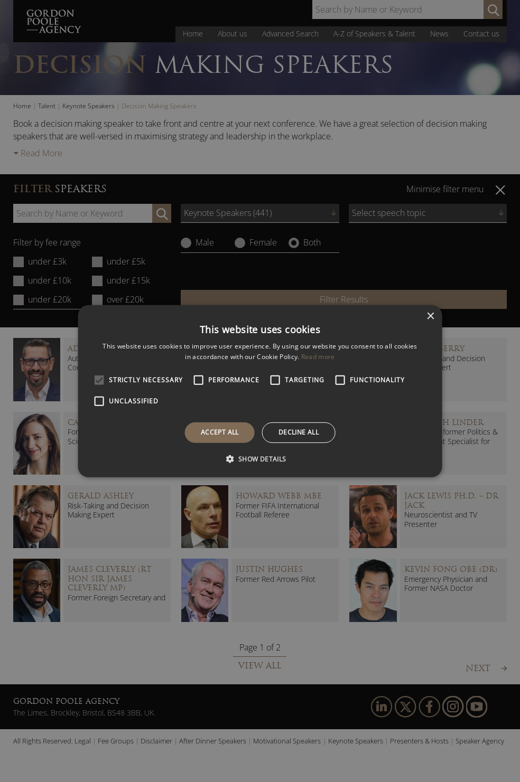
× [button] (430, 316)
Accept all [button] (220, 432)
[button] (260, 459)
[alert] (260, 391)
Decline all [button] (298, 432)
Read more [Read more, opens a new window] (318, 356)
